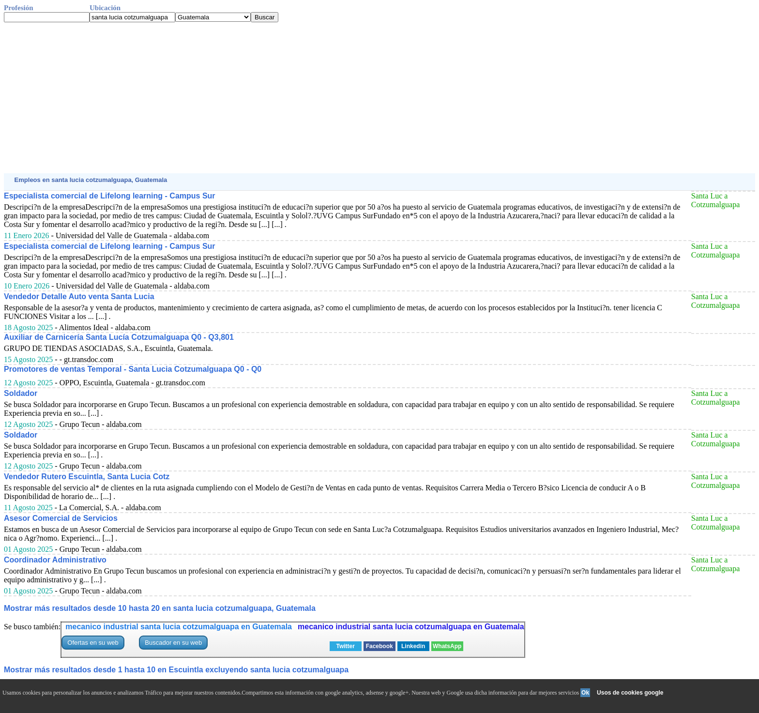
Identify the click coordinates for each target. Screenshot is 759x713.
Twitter (345, 646)
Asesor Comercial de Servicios (61, 518)
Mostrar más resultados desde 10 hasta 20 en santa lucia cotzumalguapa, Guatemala (160, 608)
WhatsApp (447, 646)
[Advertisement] (294, 98)
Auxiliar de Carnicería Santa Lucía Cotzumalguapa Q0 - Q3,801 (119, 337)
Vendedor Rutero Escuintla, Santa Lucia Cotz (86, 476)
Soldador (20, 393)
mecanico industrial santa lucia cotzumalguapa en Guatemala (178, 626)
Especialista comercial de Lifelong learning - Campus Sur (109, 196)
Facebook (379, 646)
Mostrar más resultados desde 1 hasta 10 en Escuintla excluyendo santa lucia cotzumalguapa (176, 670)
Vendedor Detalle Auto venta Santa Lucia (79, 296)
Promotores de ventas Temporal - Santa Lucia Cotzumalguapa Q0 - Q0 (132, 369)
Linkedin (413, 646)
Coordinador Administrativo (55, 560)
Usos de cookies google (630, 692)
